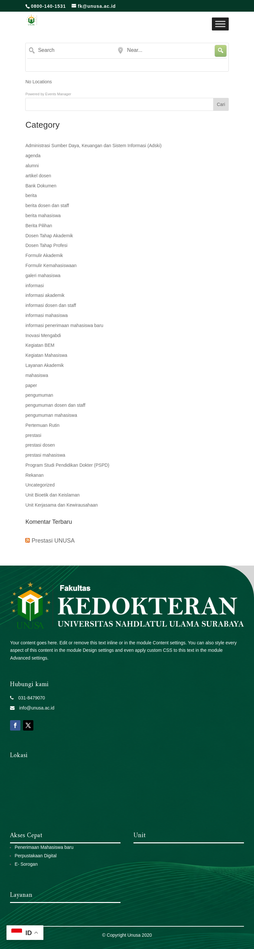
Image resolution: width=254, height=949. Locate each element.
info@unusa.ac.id (34, 707)
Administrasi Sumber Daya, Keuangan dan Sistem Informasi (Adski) (93, 145)
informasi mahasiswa (46, 315)
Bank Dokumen (40, 185)
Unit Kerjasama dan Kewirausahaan (61, 505)
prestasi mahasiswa (45, 455)
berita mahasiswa (43, 215)
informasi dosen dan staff (50, 305)
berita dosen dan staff (47, 205)
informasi (34, 285)
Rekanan (34, 475)
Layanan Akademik (44, 365)
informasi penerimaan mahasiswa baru (64, 325)
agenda (32, 155)
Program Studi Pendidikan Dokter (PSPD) (67, 465)
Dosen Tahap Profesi (46, 245)
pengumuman (39, 395)
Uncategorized (39, 484)
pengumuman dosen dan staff (55, 405)
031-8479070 (29, 697)
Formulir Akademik (44, 255)
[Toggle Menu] (220, 24)
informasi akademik (44, 295)
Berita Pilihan (38, 225)
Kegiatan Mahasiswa (46, 355)
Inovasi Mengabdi (43, 335)
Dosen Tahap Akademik (49, 235)
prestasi (33, 435)
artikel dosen (38, 175)
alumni (32, 165)
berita (31, 195)
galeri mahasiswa (42, 275)
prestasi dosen (40, 445)
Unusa (133, 935)
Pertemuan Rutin (42, 425)
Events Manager (58, 94)
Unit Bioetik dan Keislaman (52, 495)
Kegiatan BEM (39, 345)
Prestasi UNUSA (53, 540)
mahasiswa (36, 375)
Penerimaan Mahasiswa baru (44, 847)
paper (31, 385)
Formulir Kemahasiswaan (50, 265)
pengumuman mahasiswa (51, 415)
